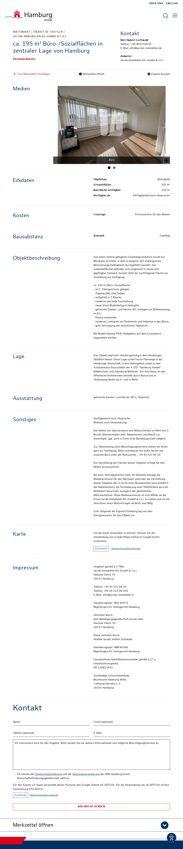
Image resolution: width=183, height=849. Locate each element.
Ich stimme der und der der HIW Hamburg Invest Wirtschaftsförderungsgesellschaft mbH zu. (73, 776)
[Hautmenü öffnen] (175, 15)
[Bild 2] (114, 167)
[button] (91, 825)
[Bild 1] (109, 167)
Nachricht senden (91, 806)
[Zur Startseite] (28, 15)
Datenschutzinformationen (125, 549)
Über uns (156, 3)
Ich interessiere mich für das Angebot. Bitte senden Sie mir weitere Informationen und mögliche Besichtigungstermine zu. (91, 755)
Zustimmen (101, 549)
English (172, 3)
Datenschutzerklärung (48, 774)
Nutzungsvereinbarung (86, 774)
